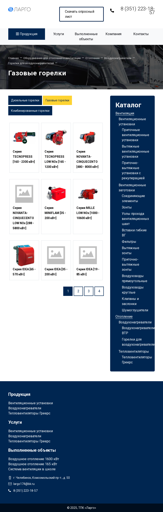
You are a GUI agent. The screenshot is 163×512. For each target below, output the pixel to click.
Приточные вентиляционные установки (135, 135)
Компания (113, 34)
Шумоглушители (135, 310)
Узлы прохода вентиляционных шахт (135, 219)
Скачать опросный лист (79, 14)
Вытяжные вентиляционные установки (135, 151)
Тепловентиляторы (134, 351)
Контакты (141, 34)
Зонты (127, 207)
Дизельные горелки (25, 100)
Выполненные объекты (86, 36)
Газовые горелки (57, 100)
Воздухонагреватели (135, 322)
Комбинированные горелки (30, 110)
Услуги (58, 34)
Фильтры (129, 242)
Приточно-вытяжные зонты (130, 264)
